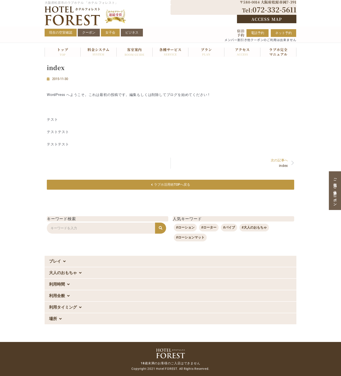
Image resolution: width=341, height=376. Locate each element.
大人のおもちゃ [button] (65, 273)
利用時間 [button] (59, 284)
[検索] (160, 228)
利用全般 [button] (59, 296)
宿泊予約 (240, 33)
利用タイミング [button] (65, 307)
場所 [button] (55, 319)
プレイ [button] (57, 261)
